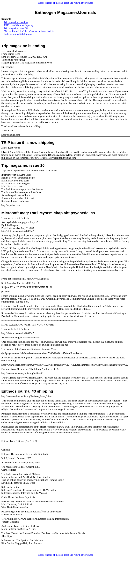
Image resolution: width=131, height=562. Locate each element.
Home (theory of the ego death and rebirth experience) (65, 2)
